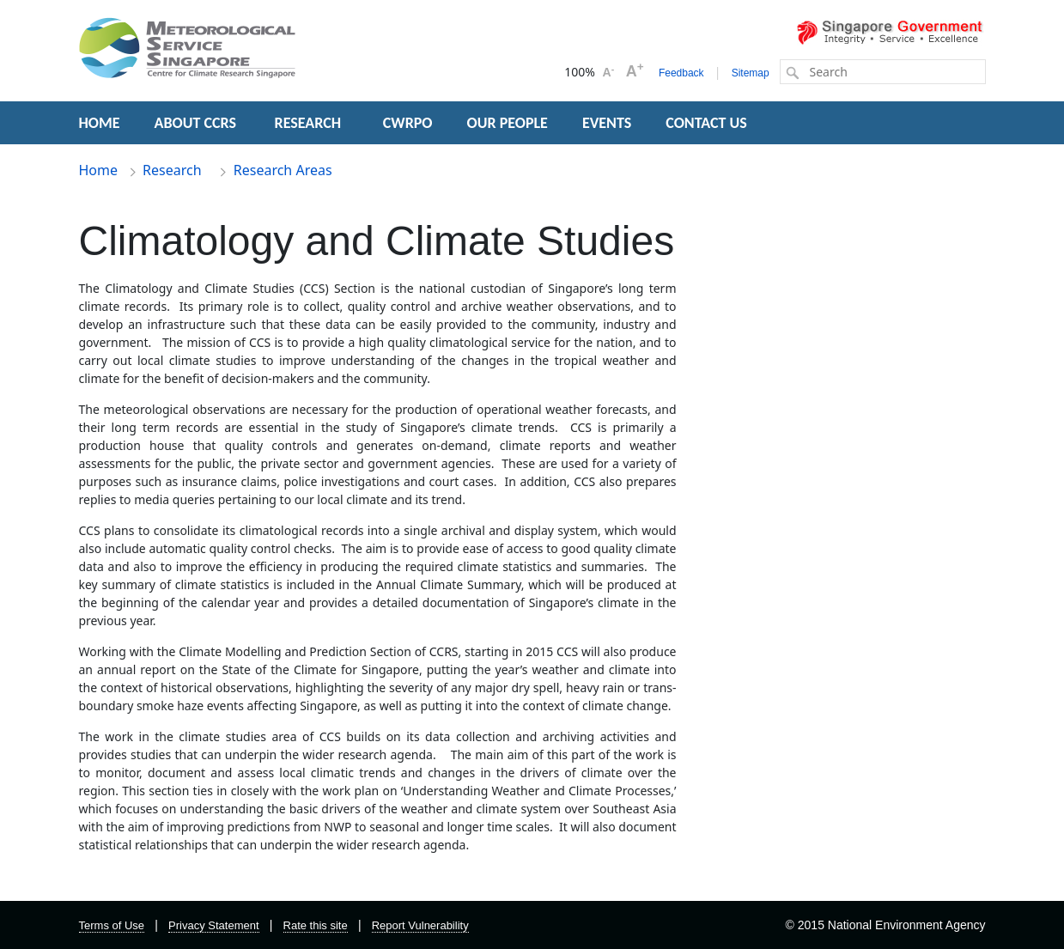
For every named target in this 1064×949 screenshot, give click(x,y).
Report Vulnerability (420, 925)
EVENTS (606, 122)
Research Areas (283, 170)
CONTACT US (706, 122)
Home (99, 170)
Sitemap (750, 73)
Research (174, 170)
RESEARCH (310, 122)
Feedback (681, 73)
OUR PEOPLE (507, 122)
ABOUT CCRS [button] (195, 122)
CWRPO (408, 122)
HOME (99, 122)
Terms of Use (112, 925)
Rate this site (315, 925)
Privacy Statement (213, 925)
